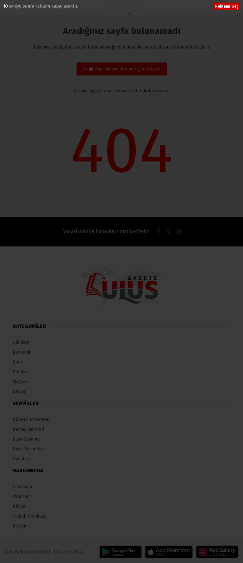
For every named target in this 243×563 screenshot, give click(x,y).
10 (6, 6)
